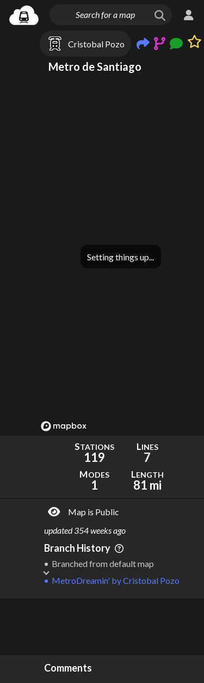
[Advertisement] (120, 627)
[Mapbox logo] (64, 426)
